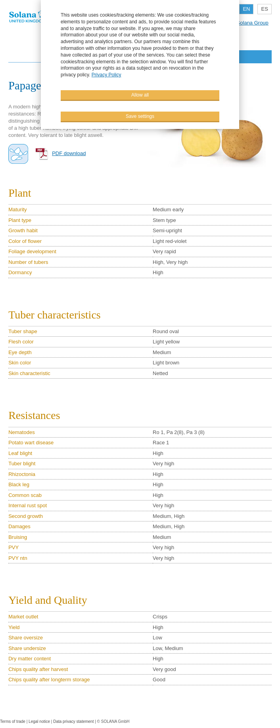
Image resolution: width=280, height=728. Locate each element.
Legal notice (39, 721)
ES (264, 9)
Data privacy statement (73, 721)
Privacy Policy (106, 75)
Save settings (140, 116)
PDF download (69, 153)
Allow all (140, 95)
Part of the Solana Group (239, 23)
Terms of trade (13, 721)
